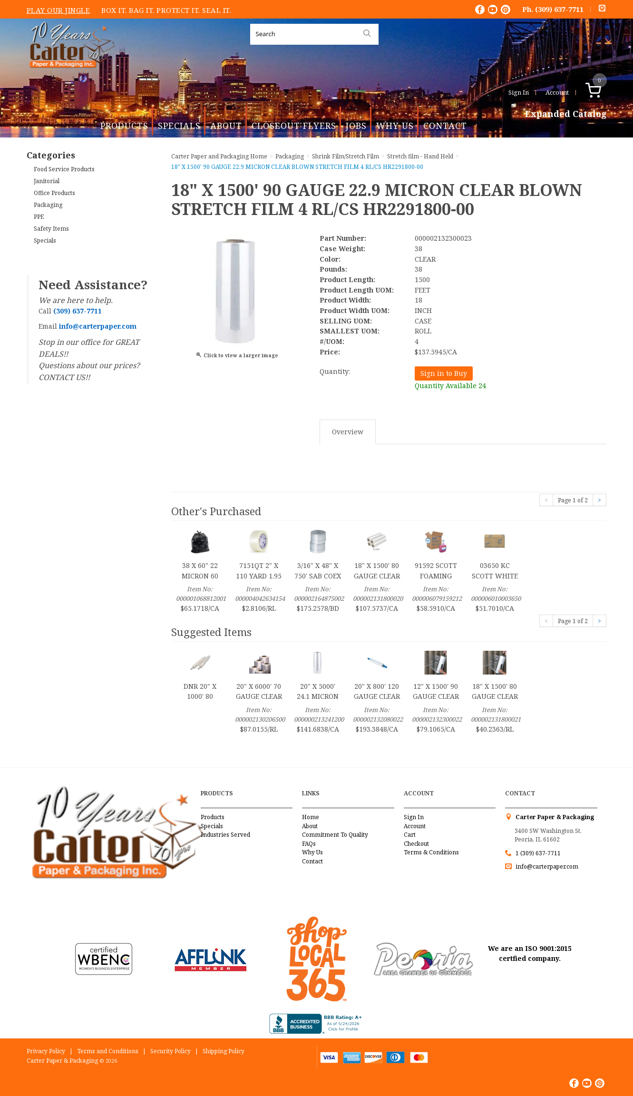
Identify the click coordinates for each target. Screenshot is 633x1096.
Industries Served (225, 835)
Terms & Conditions (431, 852)
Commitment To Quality (335, 835)
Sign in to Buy (443, 373)
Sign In (518, 92)
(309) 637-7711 (559, 9)
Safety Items (51, 229)
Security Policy (170, 1051)
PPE (39, 217)
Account (557, 92)
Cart (410, 835)
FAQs (309, 844)
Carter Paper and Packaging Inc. (70, 75)
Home (310, 817)
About (226, 125)
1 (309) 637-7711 (538, 853)
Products (124, 125)
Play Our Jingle (58, 10)
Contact (445, 125)
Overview (347, 431)
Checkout (416, 844)
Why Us (395, 125)
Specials (179, 125)
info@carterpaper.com (546, 866)
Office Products (54, 193)
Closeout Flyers (294, 125)
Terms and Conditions (107, 1051)
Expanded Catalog (566, 114)
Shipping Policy (223, 1051)
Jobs (356, 125)
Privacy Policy (46, 1051)
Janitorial (46, 181)
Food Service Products (64, 169)
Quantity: (335, 371)
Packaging (48, 205)
